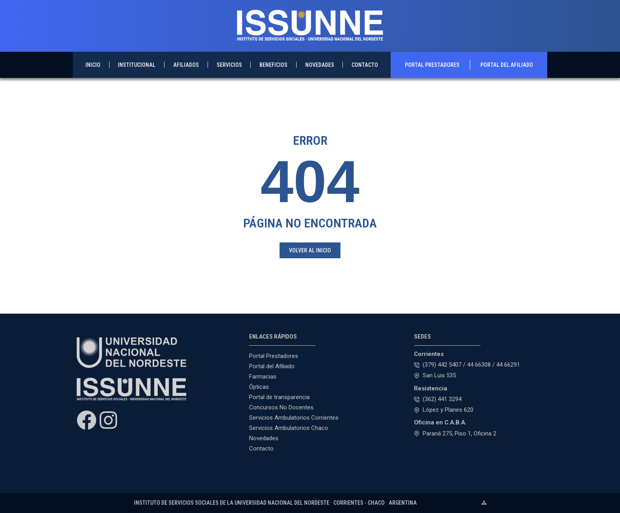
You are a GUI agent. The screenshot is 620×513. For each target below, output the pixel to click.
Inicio (92, 65)
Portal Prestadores (432, 65)
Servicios (229, 65)
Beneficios (273, 65)
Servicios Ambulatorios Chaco (288, 428)
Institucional (136, 65)
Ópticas (259, 386)
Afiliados (186, 65)
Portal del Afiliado (506, 65)
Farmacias (262, 376)
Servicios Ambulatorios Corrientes (293, 417)
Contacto (365, 65)
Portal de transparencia (279, 397)
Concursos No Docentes (281, 407)
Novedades (319, 65)
